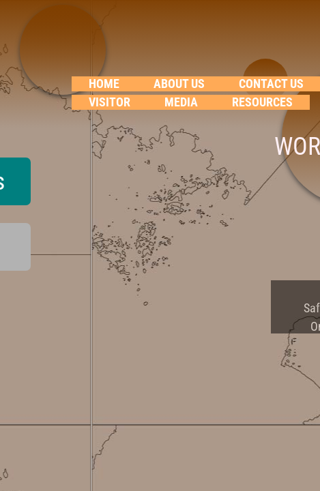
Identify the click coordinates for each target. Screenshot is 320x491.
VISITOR (109, 102)
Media (181, 102)
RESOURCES (262, 102)
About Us (179, 83)
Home (104, 83)
